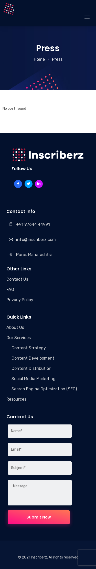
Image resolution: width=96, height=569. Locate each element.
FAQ (10, 289)
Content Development (33, 358)
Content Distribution (31, 368)
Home (39, 59)
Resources (16, 399)
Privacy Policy (19, 299)
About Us (15, 327)
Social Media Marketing (34, 378)
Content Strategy (29, 348)
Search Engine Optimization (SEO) (44, 389)
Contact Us (17, 279)
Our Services (18, 337)
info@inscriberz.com (36, 239)
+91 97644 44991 (33, 224)
